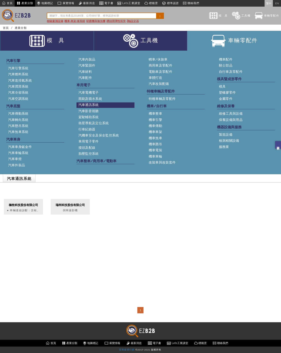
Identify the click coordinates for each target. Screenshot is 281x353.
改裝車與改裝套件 (162, 162)
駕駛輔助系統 (88, 117)
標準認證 (170, 3)
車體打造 (155, 78)
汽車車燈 (15, 159)
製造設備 (225, 134)
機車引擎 (155, 120)
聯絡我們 (278, 144)
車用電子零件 (88, 141)
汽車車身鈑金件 (20, 147)
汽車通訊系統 (88, 105)
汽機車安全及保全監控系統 (98, 135)
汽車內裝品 (86, 59)
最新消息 (86, 3)
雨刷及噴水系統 (90, 99)
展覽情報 (65, 3)
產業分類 (25, 3)
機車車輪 (155, 156)
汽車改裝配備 (159, 84)
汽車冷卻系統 (18, 92)
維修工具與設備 (231, 113)
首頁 (7, 3)
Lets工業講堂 (128, 3)
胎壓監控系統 (88, 154)
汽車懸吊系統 (18, 126)
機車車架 (155, 132)
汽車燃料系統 (18, 74)
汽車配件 (85, 78)
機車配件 (225, 59)
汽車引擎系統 (18, 68)
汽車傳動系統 (18, 113)
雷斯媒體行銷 (126, 349)
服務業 (224, 147)
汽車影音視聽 (88, 111)
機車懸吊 (155, 144)
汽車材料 (85, 72)
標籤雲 (151, 3)
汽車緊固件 (86, 65)
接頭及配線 (86, 148)
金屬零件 (225, 99)
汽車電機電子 (88, 92)
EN (277, 3)
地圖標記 (45, 3)
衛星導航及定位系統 (93, 123)
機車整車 (155, 113)
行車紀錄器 (86, 129)
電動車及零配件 (160, 72)
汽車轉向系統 (18, 120)
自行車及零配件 (231, 72)
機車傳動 (155, 126)
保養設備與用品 (231, 120)
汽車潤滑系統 (18, 86)
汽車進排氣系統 (20, 80)
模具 (222, 86)
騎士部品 (225, 65)
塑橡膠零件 (227, 92)
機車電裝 (155, 150)
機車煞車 (155, 138)
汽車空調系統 (18, 99)
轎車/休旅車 (158, 59)
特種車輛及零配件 (162, 99)
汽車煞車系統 (18, 132)
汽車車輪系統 (18, 153)
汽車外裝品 (16, 165)
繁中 (268, 3)
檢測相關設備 (229, 141)
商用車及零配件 (160, 65)
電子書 (106, 3)
